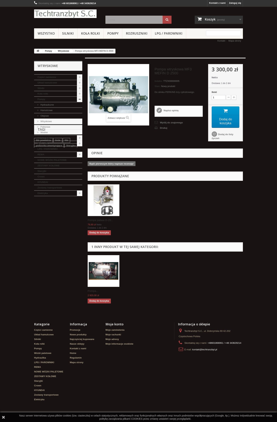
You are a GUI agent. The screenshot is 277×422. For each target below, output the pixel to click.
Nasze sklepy (77, 343)
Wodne (44, 132)
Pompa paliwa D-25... (135, 220)
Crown (41, 176)
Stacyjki (41, 171)
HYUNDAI (42, 182)
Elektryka (42, 193)
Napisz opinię (170, 110)
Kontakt (221, 40)
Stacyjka (71, 223)
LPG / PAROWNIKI (168, 33)
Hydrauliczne (47, 104)
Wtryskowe (63, 51)
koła (77, 233)
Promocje (75, 330)
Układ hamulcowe (47, 82)
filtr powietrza (43, 217)
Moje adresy (112, 339)
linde (58, 217)
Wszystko (46, 33)
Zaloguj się (235, 3)
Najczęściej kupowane (82, 339)
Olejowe (44, 115)
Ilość (214, 92)
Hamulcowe (46, 110)
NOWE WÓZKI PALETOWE (52, 160)
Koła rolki (90, 33)
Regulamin (76, 357)
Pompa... (93, 290)
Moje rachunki (113, 334)
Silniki (68, 33)
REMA (40, 154)
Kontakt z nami (217, 3)
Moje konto (114, 324)
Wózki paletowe (46, 138)
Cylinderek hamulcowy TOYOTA (53, 233)
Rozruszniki (136, 33)
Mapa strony (234, 40)
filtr (66, 217)
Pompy (113, 33)
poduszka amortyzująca (49, 223)
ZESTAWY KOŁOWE (48, 165)
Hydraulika (43, 143)
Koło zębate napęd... (100, 220)
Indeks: (159, 81)
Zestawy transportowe (49, 187)
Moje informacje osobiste (119, 343)
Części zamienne (46, 77)
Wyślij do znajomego (171, 122)
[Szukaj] (167, 20)
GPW (38, 239)
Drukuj (163, 128)
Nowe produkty (78, 334)
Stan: (157, 86)
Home (73, 353)
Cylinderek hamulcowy (58, 239)
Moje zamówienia (114, 330)
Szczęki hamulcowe (46, 228)
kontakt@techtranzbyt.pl (204, 349)
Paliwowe (45, 127)
